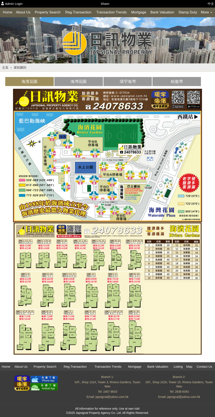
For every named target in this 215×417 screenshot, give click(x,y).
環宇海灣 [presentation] (128, 81)
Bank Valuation (162, 12)
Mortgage (138, 12)
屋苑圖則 (20, 67)
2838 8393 (182, 391)
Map (189, 366)
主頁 (5, 67)
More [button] (206, 12)
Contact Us (204, 366)
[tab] (29, 81)
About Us (23, 12)
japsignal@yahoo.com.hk (112, 397)
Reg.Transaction (78, 12)
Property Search (47, 12)
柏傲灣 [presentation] (177, 81)
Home (7, 12)
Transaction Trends (111, 12)
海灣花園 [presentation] (79, 81)
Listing (178, 366)
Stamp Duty (187, 12)
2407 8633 (110, 391)
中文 (211, 3)
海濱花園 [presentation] (29, 81)
